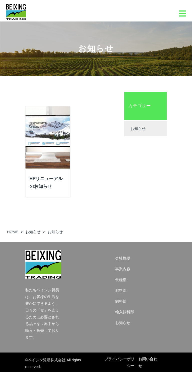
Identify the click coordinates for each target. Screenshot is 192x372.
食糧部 (120, 280)
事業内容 (122, 269)
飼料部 (120, 301)
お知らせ (138, 128)
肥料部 (120, 290)
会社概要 (122, 258)
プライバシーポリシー (119, 362)
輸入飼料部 (124, 312)
